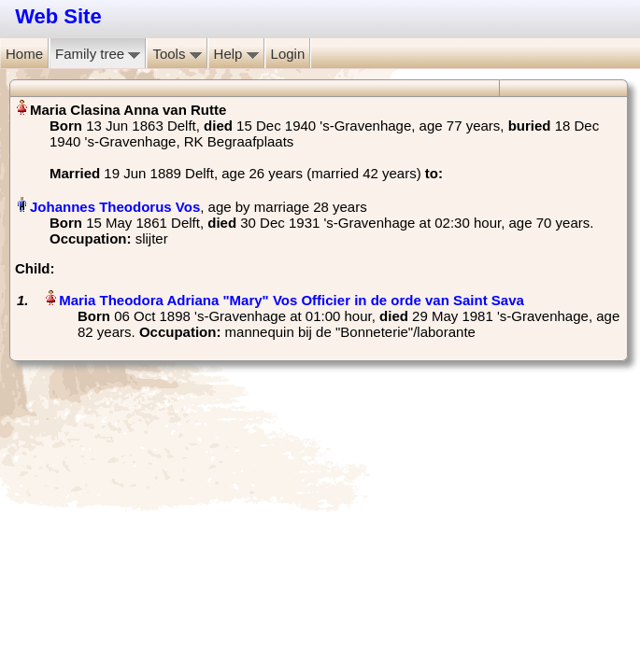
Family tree (97, 54)
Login (288, 54)
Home (24, 54)
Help (236, 54)
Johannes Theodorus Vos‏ (115, 207)
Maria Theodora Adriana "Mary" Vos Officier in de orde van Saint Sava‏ (291, 300)
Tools (176, 54)
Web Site (58, 16)
